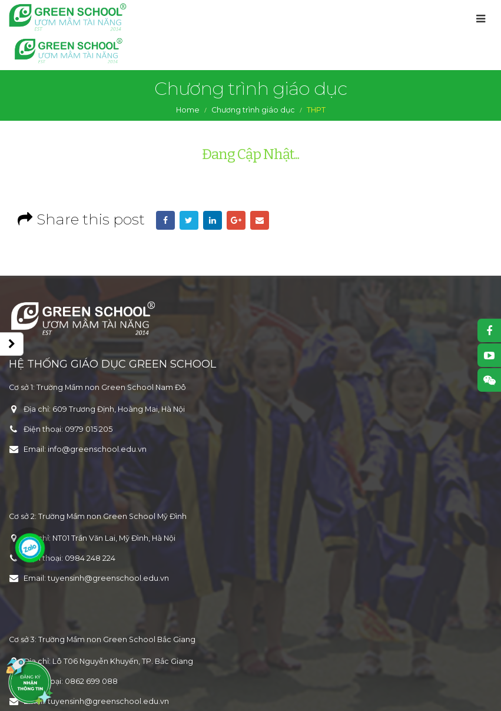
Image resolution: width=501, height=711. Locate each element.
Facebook (165, 220)
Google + (236, 220)
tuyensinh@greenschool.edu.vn (108, 578)
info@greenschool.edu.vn (97, 449)
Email (259, 220)
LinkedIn (212, 220)
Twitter (189, 220)
